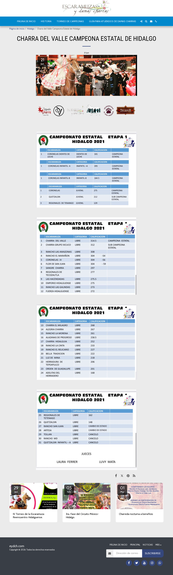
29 (16, 489)
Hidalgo (30, 29)
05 (69, 489)
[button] (141, 21)
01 (122, 489)
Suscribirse (153, 553)
